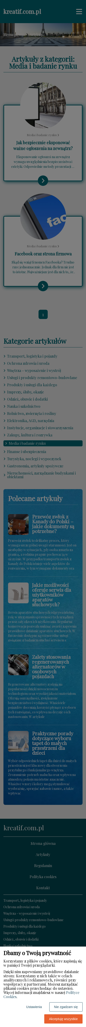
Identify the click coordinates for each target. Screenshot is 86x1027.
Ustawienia (34, 1007)
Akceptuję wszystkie (63, 1019)
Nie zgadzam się (66, 1007)
